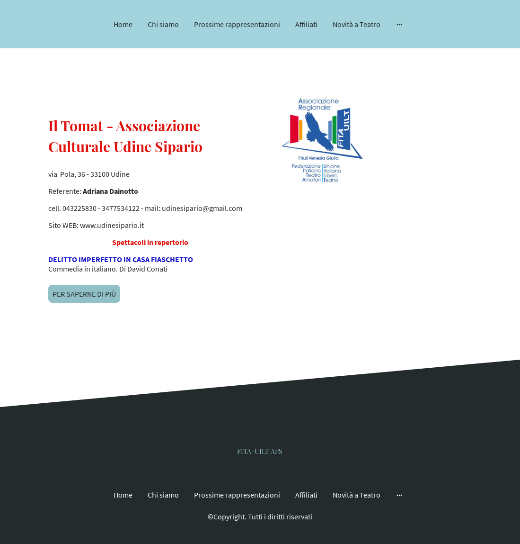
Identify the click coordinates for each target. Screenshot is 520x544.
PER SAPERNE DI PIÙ (84, 294)
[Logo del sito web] (260, 446)
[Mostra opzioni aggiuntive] (399, 24)
